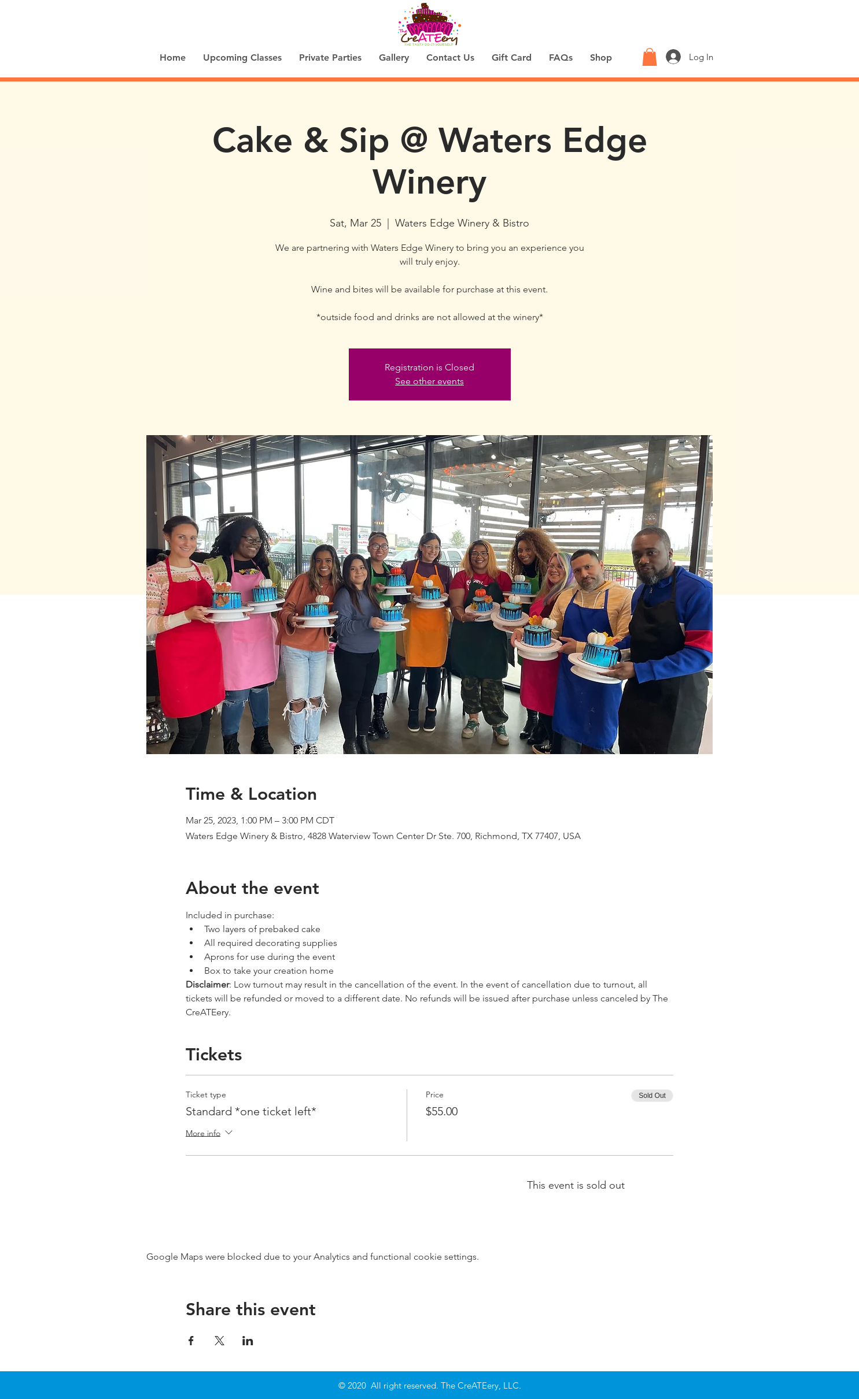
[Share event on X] (219, 1340)
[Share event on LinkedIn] (247, 1340)
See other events (429, 381)
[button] (649, 57)
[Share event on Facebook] (191, 1340)
